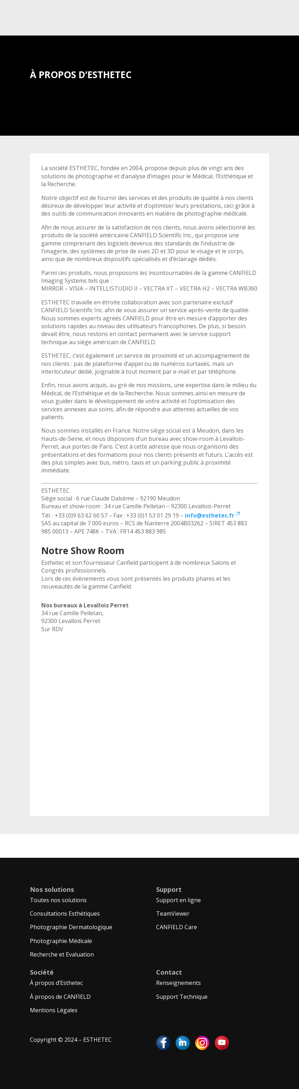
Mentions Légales (54, 1010)
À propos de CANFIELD (60, 997)
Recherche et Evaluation (62, 954)
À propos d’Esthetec (56, 983)
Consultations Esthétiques (65, 913)
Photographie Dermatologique (71, 927)
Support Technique (182, 997)
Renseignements (178, 983)
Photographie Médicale (61, 941)
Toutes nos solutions (58, 900)
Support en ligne (178, 900)
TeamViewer (172, 913)
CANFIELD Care (176, 927)
